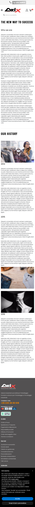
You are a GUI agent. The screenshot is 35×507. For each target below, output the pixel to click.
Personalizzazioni (6, 454)
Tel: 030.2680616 (19, 2)
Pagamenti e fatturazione (8, 427)
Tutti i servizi (4, 461)
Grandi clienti (5, 447)
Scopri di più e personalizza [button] (17, 503)
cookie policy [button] (15, 479)
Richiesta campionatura (8, 456)
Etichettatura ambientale (8, 459)
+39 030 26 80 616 (10, 403)
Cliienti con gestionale (7, 449)
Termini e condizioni (7, 437)
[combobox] (17, 15)
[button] (27, 10)
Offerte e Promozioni (7, 432)
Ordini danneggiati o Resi (8, 434)
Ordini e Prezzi (5, 422)
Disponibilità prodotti (7, 429)
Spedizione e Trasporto (8, 425)
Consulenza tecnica (7, 452)
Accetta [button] (17, 498)
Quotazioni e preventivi (8, 444)
